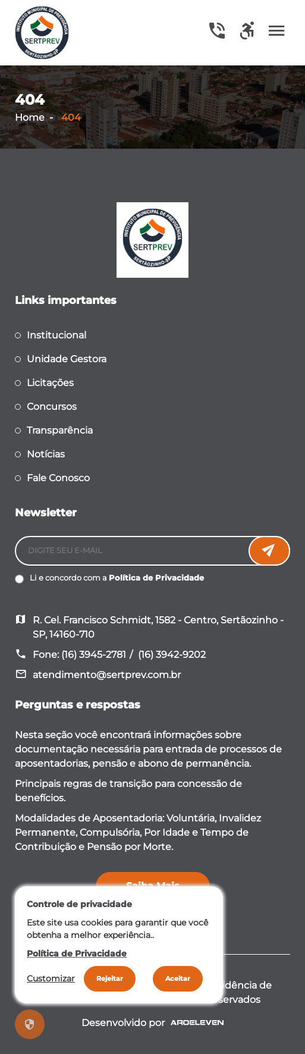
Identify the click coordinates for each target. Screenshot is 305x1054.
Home (30, 117)
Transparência (60, 430)
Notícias (46, 454)
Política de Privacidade (156, 577)
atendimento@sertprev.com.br (107, 674)
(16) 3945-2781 (93, 654)
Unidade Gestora (66, 359)
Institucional (56, 335)
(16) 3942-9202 (172, 654)
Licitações (50, 382)
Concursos (52, 406)
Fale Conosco (58, 478)
